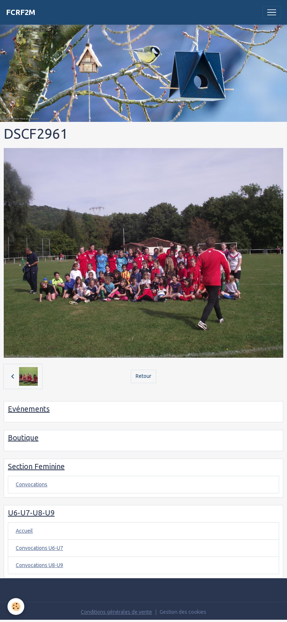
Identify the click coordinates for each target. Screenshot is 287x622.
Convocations (31, 484)
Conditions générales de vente (116, 612)
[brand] (21, 12)
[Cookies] (15, 606)
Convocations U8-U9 (39, 565)
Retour (143, 376)
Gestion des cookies (183, 612)
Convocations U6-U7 (39, 548)
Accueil (24, 531)
